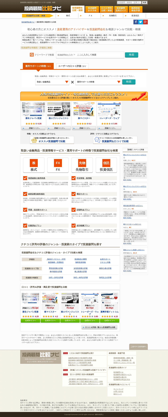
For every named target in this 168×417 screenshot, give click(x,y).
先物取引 (113, 15)
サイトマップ (118, 389)
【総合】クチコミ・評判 (55, 259)
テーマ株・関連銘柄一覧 (122, 360)
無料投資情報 (80, 262)
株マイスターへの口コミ (132, 224)
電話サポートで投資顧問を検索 (79, 363)
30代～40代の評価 (80, 277)
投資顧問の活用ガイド (118, 368)
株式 (68, 15)
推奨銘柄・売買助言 (56, 262)
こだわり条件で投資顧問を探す (81, 353)
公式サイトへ (30, 320)
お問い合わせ (118, 391)
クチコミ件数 (105, 262)
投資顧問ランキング (92, 9)
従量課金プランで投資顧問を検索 (80, 365)
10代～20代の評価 (56, 277)
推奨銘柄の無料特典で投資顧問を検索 (82, 360)
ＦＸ (91, 15)
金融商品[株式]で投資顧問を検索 (80, 358)
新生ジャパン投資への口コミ (134, 250)
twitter (140, 22)
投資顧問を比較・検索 (78, 9)
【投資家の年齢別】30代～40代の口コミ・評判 (85, 384)
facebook (135, 22)
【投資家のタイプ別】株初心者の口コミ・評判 (85, 381)
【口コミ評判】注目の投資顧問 (81, 374)
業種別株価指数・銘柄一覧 (123, 358)
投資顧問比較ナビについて (119, 385)
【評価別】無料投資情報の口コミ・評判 (83, 379)
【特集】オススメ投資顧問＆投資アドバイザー (87, 370)
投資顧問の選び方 (120, 377)
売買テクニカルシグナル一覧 (124, 363)
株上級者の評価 (81, 271)
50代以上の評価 (105, 277)
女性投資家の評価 (80, 268)
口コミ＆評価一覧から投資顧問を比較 (100, 327)
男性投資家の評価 (56, 268)
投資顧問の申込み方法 (122, 379)
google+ (145, 22)
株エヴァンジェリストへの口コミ (134, 156)
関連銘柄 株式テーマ (135, 9)
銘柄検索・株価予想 (117, 353)
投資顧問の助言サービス (122, 375)
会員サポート (105, 259)
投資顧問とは (118, 372)
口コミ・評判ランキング (107, 9)
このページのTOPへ (139, 347)
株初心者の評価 (105, 268)
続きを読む (127, 180)
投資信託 (135, 15)
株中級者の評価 (56, 271)
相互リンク (118, 394)
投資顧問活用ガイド (121, 9)
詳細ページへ (34, 128)
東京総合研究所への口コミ (133, 206)
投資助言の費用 (81, 259)
